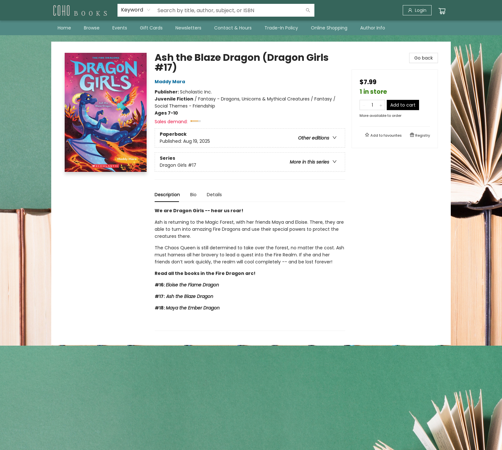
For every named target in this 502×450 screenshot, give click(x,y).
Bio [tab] (193, 194)
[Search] (308, 10)
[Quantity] (372, 105)
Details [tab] (214, 194)
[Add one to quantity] (381, 104)
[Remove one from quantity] (364, 104)
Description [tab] (167, 194)
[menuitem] (64, 27)
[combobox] (135, 10)
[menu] (251, 27)
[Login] (417, 10)
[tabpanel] (250, 269)
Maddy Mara (171, 81)
